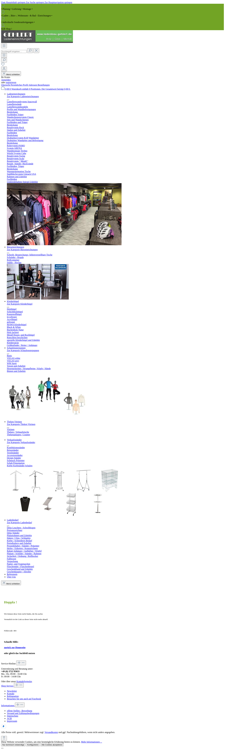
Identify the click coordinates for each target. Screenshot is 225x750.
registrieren (11, 82)
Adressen (33, 85)
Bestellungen (44, 85)
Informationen (8, 705)
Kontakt (10, 693)
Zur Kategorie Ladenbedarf (19, 522)
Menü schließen (11, 74)
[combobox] (14, 51)
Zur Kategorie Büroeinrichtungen (22, 249)
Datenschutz (12, 716)
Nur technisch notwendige (13, 745)
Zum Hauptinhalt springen (13, 2)
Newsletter (12, 691)
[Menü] (4, 46)
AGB (9, 718)
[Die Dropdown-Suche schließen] (36, 50)
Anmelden (6, 80)
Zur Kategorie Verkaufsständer (21, 442)
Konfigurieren (32, 745)
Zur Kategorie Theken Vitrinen (21, 424)
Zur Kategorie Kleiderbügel (19, 304)
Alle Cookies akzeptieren (52, 745)
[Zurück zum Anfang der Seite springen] (4, 738)
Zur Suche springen (35, 2)
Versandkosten (51, 732)
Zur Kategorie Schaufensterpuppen (23, 350)
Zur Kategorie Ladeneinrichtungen (23, 96)
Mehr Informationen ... (91, 742)
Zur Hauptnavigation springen (58, 2)
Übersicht (6, 85)
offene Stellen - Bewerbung (19, 710)
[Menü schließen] (8, 99)
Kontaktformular (24, 681)
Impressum (12, 721)
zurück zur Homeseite (15, 647)
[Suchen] (30, 50)
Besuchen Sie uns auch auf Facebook (24, 699)
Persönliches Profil (19, 85)
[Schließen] (2, 748)
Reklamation (13, 696)
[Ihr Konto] (4, 69)
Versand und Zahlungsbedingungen (23, 713)
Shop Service (7, 686)
